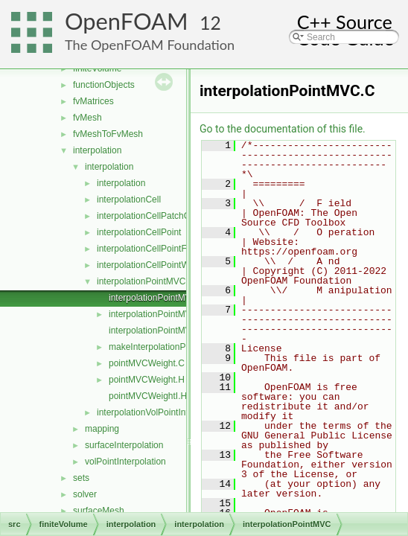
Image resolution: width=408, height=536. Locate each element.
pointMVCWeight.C (147, 363)
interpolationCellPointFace (149, 248)
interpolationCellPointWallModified (164, 265)
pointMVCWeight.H (147, 379)
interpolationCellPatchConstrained (164, 216)
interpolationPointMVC (141, 281)
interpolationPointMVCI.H (159, 330)
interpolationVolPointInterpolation (162, 412)
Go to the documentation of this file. (283, 129)
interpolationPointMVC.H (157, 314)
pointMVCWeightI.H (148, 396)
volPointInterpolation (125, 461)
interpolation (97, 150)
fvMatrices (93, 101)
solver (85, 494)
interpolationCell (129, 199)
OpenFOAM (126, 21)
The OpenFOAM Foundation (150, 44)
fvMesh (87, 117)
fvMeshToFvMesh (108, 134)
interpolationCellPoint (139, 232)
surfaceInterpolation (124, 445)
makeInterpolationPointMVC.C (169, 347)
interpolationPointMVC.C (157, 298)
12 (210, 23)
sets (81, 478)
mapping (102, 429)
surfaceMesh (98, 510)
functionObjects (104, 85)
